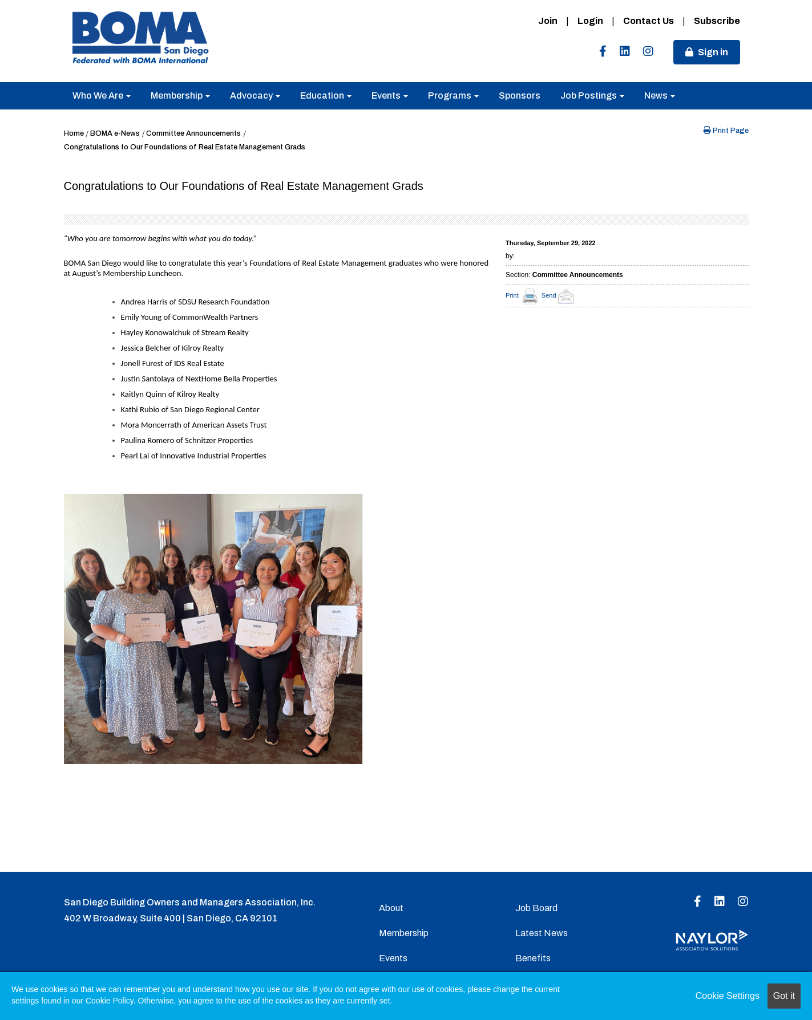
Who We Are (101, 95)
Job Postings (592, 95)
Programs (453, 95)
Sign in (713, 52)
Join (548, 21)
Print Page (726, 131)
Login (590, 21)
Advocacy (255, 95)
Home (74, 133)
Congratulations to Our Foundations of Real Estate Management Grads (184, 147)
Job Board (536, 908)
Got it (784, 996)
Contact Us (648, 21)
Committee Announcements (193, 133)
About (391, 908)
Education (326, 95)
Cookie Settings (728, 996)
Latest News (541, 933)
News (659, 95)
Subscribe (717, 21)
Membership (180, 95)
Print (512, 295)
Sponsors (519, 95)
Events (389, 95)
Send (559, 295)
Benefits (533, 958)
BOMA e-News (115, 133)
